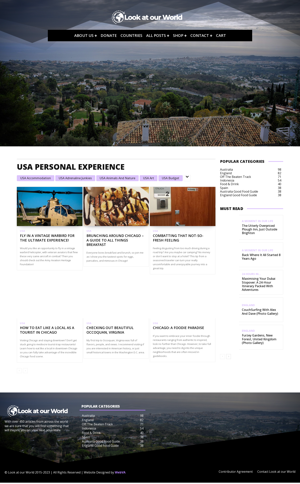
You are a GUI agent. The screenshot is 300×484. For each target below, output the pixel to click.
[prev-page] (19, 372)
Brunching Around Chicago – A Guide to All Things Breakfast (115, 240)
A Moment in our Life (257, 221)
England (248, 305)
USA (22, 231)
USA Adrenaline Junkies (75, 178)
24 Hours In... (251, 274)
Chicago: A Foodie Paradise (178, 329)
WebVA (120, 474)
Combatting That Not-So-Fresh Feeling (178, 238)
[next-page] (228, 356)
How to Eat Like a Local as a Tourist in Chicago (47, 331)
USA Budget (170, 178)
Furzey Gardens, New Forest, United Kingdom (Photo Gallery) (259, 339)
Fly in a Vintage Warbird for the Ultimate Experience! (47, 238)
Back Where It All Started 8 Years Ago (261, 257)
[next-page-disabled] (25, 372)
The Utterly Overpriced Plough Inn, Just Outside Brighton (259, 229)
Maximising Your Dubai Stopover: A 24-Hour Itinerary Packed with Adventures (258, 284)
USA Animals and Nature (117, 178)
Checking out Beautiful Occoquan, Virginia (110, 331)
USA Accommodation (35, 178)
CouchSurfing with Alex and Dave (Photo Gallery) (260, 311)
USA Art (148, 178)
